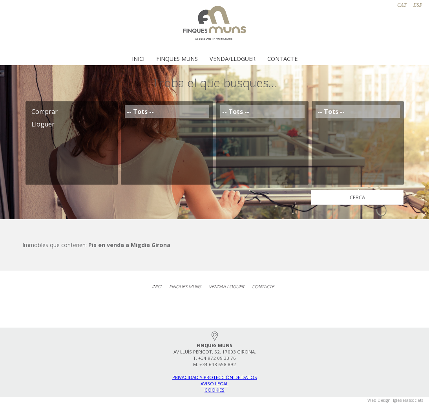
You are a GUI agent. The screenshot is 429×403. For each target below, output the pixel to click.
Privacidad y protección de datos (214, 377)
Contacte (282, 58)
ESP (417, 5)
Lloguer (71, 124)
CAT (402, 5)
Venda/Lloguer (233, 58)
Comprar (71, 111)
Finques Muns (177, 58)
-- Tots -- (167, 111)
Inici (138, 58)
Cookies (214, 390)
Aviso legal (214, 384)
